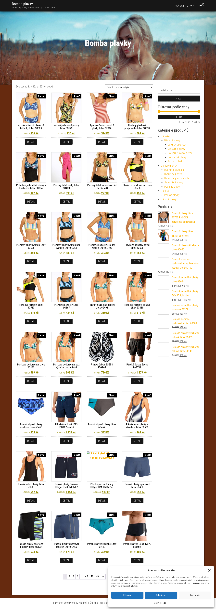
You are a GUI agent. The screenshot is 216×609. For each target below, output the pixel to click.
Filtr (179, 117)
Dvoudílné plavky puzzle (180, 153)
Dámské (165, 136)
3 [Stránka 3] (73, 576)
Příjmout (127, 595)
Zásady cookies (159, 603)
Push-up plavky (176, 161)
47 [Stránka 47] (86, 576)
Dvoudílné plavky (176, 148)
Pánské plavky (184, 5)
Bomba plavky (22, 4)
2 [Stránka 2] (69, 576)
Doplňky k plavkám (177, 144)
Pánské (165, 190)
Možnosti (195, 595)
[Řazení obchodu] (129, 87)
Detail (31, 141)
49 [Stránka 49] (97, 576)
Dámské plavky (172, 140)
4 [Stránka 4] (77, 576)
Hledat (179, 98)
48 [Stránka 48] (92, 576)
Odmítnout (161, 595)
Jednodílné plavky (177, 157)
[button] (209, 570)
